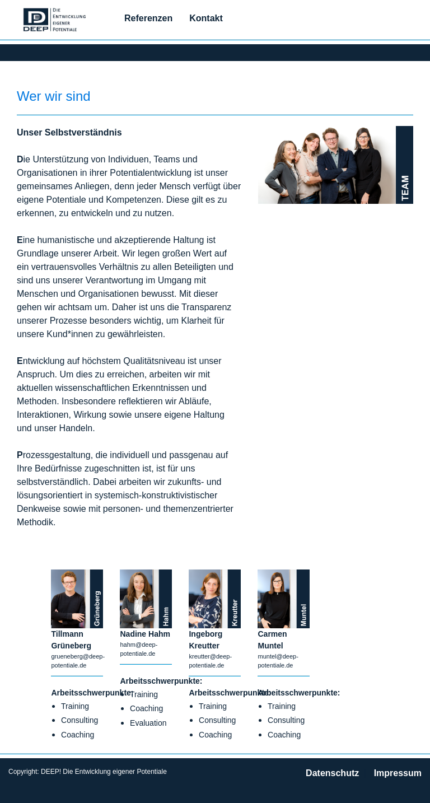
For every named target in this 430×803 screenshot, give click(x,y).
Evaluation (148, 722)
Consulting (79, 720)
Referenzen (148, 18)
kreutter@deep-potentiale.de (210, 658)
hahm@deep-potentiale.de (138, 646)
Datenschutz (332, 773)
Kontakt (206, 18)
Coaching (77, 734)
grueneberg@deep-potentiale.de (77, 658)
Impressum (398, 773)
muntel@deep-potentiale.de (278, 658)
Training (75, 706)
